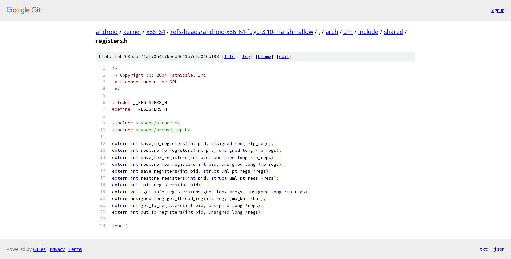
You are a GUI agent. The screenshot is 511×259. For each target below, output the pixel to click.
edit (284, 56)
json (499, 249)
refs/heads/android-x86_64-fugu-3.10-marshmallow (241, 32)
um (348, 32)
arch (332, 32)
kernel (132, 32)
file (229, 56)
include (368, 32)
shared (393, 32)
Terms (75, 249)
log (246, 56)
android (107, 32)
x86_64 (155, 32)
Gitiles (39, 249)
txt (484, 249)
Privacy (57, 249)
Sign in (497, 10)
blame (264, 56)
